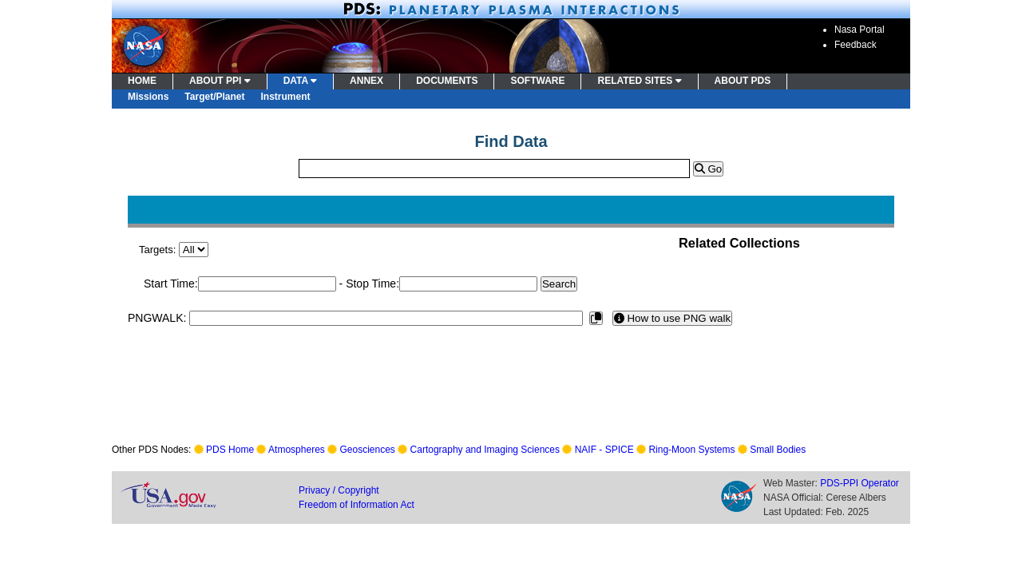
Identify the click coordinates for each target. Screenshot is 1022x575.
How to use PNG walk (672, 318)
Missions (148, 96)
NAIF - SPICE (604, 449)
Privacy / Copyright (339, 490)
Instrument (286, 96)
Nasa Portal (859, 29)
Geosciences (367, 449)
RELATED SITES (639, 80)
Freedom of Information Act (356, 504)
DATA (300, 80)
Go (708, 169)
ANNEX (366, 80)
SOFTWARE (537, 80)
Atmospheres (296, 449)
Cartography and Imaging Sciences (485, 449)
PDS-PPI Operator (859, 483)
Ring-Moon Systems (691, 449)
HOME (142, 80)
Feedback (855, 44)
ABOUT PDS (743, 80)
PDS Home (230, 449)
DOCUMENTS (446, 80)
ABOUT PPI (220, 80)
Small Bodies (778, 449)
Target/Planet (214, 96)
